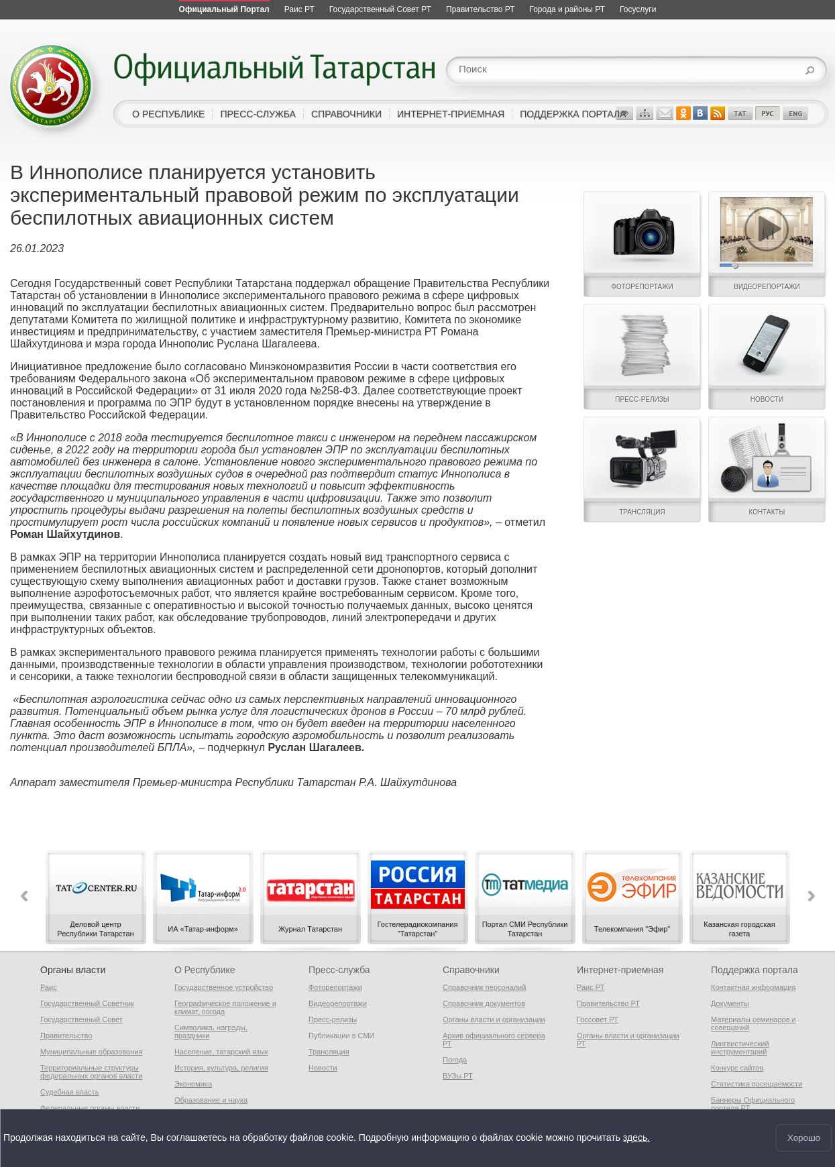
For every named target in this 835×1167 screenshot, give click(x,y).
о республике (168, 114)
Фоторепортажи (335, 987)
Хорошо (803, 1138)
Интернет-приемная (620, 969)
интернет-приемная (450, 114)
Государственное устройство (223, 987)
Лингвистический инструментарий (740, 1048)
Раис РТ (590, 987)
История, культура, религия (221, 1068)
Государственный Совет (81, 1019)
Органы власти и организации (494, 1019)
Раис (48, 987)
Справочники (471, 969)
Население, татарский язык (221, 1052)
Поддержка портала (754, 969)
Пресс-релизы (333, 1019)
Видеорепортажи (338, 1003)
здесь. (636, 1138)
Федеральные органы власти (90, 1108)
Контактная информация (753, 987)
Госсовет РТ (597, 1019)
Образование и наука (210, 1100)
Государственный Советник (87, 1003)
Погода (455, 1060)
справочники (346, 114)
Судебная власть (69, 1092)
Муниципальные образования (91, 1052)
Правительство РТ (608, 1003)
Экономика (193, 1084)
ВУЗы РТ (458, 1076)
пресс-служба (258, 114)
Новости (323, 1068)
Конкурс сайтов (737, 1068)
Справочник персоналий (484, 987)
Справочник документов (484, 1003)
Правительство (66, 1036)
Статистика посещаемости (756, 1084)
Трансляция (329, 1052)
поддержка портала (573, 114)
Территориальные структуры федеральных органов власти (91, 1072)
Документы (730, 1003)
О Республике (204, 969)
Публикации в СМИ (342, 1036)
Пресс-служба (339, 969)
